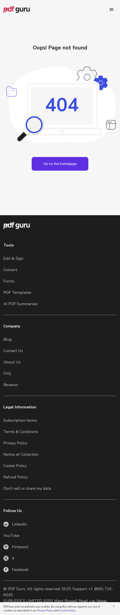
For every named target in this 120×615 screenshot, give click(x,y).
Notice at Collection (21, 454)
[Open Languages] (60, 164)
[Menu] (111, 9)
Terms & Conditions (20, 431)
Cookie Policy (15, 465)
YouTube (11, 535)
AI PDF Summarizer (20, 303)
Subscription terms (20, 420)
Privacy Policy (15, 443)
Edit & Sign (13, 258)
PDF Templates (17, 292)
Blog (7, 339)
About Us (12, 362)
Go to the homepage (60, 164)
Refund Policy (15, 477)
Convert (10, 269)
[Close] (114, 606)
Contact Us (13, 350)
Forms (8, 281)
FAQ (7, 373)
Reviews (10, 384)
